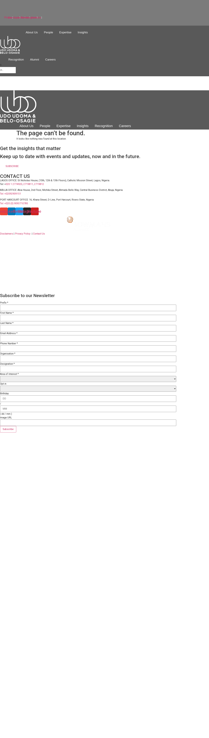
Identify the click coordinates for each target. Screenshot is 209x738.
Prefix (4, 303)
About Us (32, 32)
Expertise (65, 32)
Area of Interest (9, 374)
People (48, 32)
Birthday (4, 393)
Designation (7, 364)
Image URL (6, 417)
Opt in (3, 384)
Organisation (7, 353)
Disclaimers (6, 233)
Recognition (16, 59)
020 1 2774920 (14, 184)
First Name (7, 313)
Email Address (8, 333)
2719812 (39, 184)
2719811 (28, 184)
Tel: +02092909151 (10, 193)
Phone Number (9, 343)
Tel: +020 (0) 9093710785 (14, 203)
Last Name (6, 323)
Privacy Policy (22, 233)
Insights (83, 32)
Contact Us (39, 233)
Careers (50, 59)
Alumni (34, 59)
